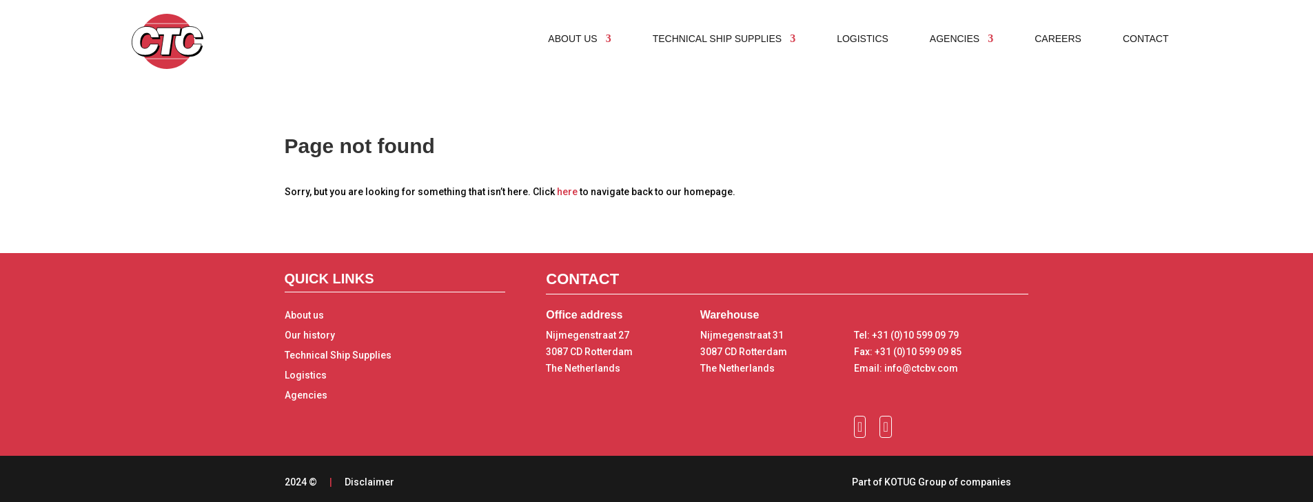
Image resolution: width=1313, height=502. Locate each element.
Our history (310, 335)
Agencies (954, 39)
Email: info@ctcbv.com (906, 368)
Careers (1058, 39)
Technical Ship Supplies (338, 355)
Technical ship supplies (717, 39)
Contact (1146, 39)
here (567, 191)
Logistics (862, 39)
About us (572, 39)
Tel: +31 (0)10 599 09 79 (906, 335)
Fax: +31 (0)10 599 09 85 (907, 351)
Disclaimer (369, 482)
